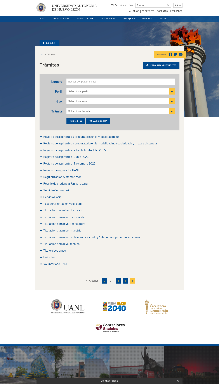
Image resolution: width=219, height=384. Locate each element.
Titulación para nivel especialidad (64, 217)
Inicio (42, 18)
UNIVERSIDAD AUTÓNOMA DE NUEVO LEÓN (74, 7)
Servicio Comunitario (56, 190)
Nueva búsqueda (98, 121)
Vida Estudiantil (107, 18)
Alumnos (134, 11)
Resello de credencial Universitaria (65, 183)
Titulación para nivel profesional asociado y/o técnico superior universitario (91, 237)
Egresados (176, 11)
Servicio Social (52, 197)
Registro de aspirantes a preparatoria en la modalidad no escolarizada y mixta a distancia (100, 143)
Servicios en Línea (122, 5)
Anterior (92, 280)
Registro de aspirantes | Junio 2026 (66, 156)
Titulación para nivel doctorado (63, 210)
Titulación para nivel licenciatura (64, 223)
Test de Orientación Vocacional (63, 203)
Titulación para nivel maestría (62, 230)
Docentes (162, 11)
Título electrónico (54, 250)
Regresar (49, 43)
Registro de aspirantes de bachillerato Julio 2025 (74, 150)
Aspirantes (148, 11)
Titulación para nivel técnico (61, 243)
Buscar (76, 121)
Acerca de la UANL (61, 18)
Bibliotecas (147, 18)
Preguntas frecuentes (161, 65)
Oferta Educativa (85, 18)
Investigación (128, 18)
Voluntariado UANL (55, 264)
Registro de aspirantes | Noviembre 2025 (69, 163)
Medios (163, 18)
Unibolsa (49, 257)
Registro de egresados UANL (61, 170)
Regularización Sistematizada (62, 177)
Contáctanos (109, 380)
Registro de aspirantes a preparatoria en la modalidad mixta (81, 136)
